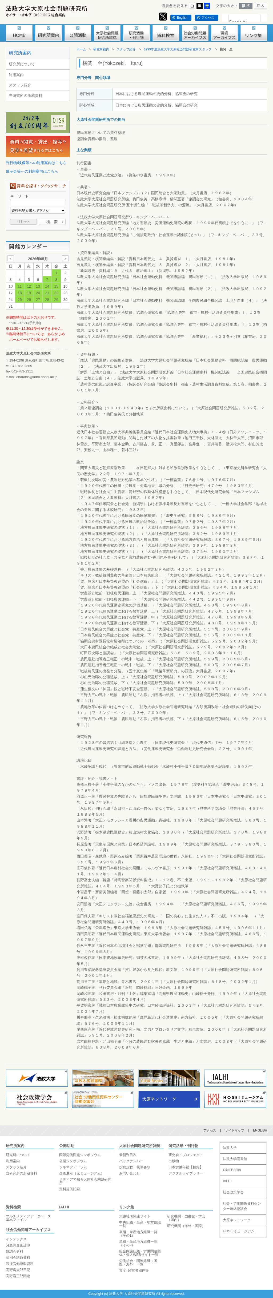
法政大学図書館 (235, 1159)
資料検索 (13, 1207)
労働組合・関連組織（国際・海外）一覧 (138, 1262)
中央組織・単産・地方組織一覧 (140, 1224)
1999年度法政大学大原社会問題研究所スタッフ (178, 49)
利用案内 (16, 75)
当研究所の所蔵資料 (25, 95)
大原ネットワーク (237, 1220)
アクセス (208, 17)
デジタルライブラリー (185, 1173)
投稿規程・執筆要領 (134, 1167)
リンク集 (126, 1207)
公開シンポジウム (73, 1161)
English (182, 17)
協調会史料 (14, 1251)
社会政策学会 (233, 1192)
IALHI (64, 1207)
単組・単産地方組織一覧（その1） (138, 1233)
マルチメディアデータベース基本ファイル (28, 1218)
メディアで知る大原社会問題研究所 (85, 1181)
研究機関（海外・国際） (186, 1226)
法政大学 (230, 1148)
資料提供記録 (69, 1189)
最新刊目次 (127, 1155)
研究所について (22, 64)
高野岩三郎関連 (18, 1276)
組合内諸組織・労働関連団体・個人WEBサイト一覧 (140, 1253)
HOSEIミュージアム (238, 1231)
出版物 (173, 1161)
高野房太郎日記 (18, 1270)
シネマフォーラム (73, 1167)
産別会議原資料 (18, 1258)
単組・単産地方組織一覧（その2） (138, 1243)
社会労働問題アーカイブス (28, 1230)
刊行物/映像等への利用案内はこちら (36, 163)
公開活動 (66, 1146)
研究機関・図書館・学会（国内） (186, 1218)
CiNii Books (232, 1170)
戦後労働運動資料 (20, 1264)
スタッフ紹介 (20, 85)
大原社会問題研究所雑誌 (139, 1146)
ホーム (81, 49)
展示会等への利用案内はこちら (32, 171)
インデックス (16, 1239)
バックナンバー (131, 1161)
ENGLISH (260, 1130)
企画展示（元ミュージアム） (81, 1173)
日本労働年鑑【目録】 (185, 1167)
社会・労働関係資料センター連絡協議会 (242, 1206)
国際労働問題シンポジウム (80, 1155)
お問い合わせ (129, 1173)
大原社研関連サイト (134, 1216)
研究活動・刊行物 (183, 1146)
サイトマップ (234, 1130)
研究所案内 (20, 52)
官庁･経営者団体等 (134, 1270)
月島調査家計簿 (18, 1245)
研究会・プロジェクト (185, 1155)
